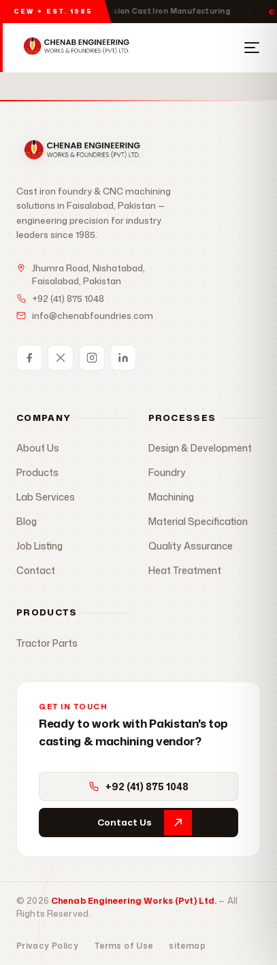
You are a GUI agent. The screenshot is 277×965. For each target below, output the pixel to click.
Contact (35, 570)
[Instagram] (92, 358)
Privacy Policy (47, 945)
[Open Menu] (251, 47)
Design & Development (200, 447)
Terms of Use (123, 945)
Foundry (167, 472)
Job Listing (39, 545)
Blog (26, 521)
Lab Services (45, 496)
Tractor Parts (47, 643)
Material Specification (198, 521)
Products (37, 472)
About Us (37, 447)
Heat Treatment (184, 570)
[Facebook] (29, 358)
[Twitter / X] (61, 358)
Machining (171, 496)
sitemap (187, 945)
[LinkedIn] (123, 358)
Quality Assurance (190, 545)
